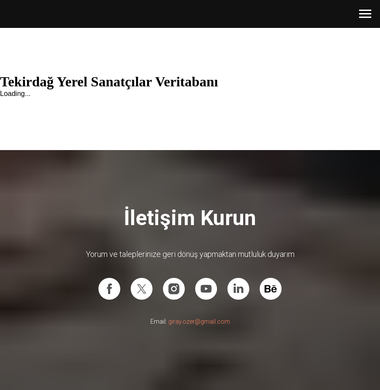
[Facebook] (109, 289)
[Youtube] (206, 289)
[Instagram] (174, 289)
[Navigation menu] (365, 14)
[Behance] (271, 289)
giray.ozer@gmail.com (199, 321)
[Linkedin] (238, 289)
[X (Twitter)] (142, 289)
